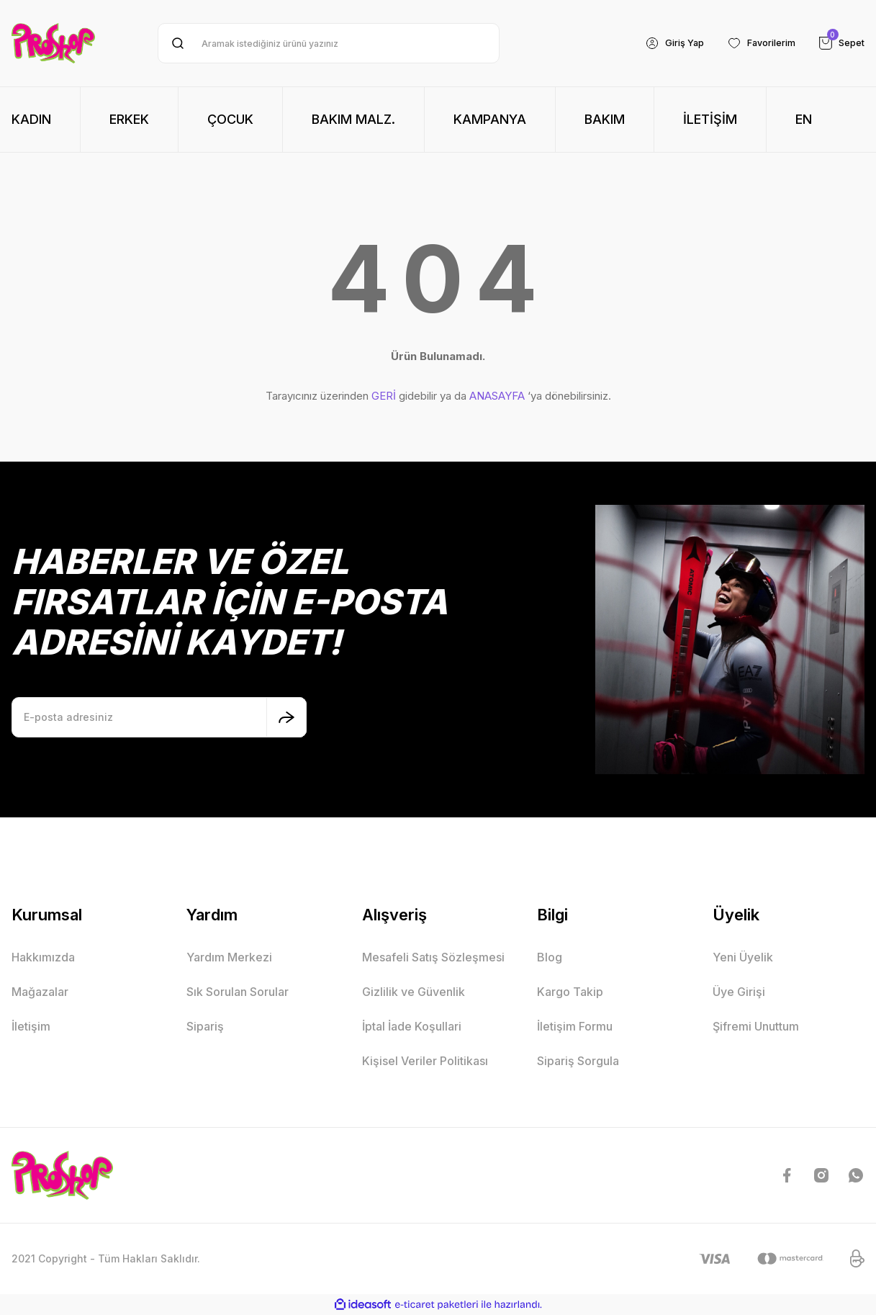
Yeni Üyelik (743, 957)
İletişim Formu (575, 1026)
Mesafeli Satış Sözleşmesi (433, 957)
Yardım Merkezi (229, 957)
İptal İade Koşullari (411, 1026)
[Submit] (286, 717)
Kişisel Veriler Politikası (425, 1061)
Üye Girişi (739, 991)
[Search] (329, 43)
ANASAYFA (497, 396)
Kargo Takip (570, 991)
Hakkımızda (43, 957)
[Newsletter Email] (159, 717)
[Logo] (53, 43)
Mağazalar (40, 991)
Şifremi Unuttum (756, 1026)
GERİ (383, 396)
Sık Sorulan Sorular (237, 991)
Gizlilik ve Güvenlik (413, 991)
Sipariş (205, 1026)
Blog (549, 957)
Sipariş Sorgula (578, 1061)
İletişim (31, 1026)
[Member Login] (660, 43)
